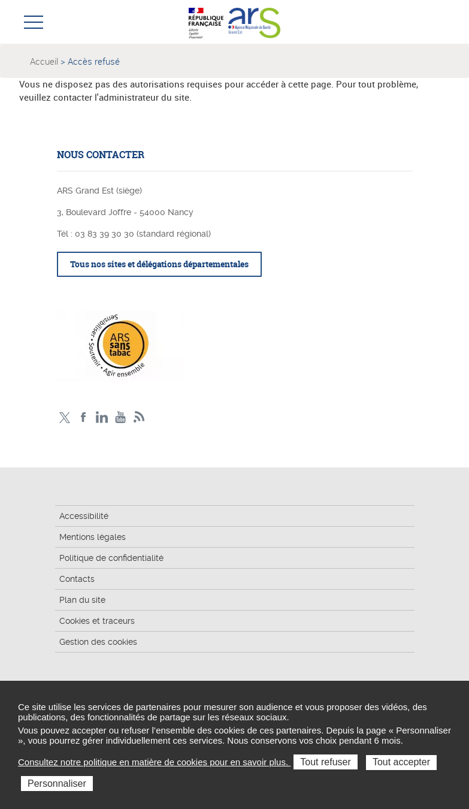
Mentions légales (92, 537)
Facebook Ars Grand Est (83, 417)
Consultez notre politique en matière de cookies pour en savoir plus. (154, 762)
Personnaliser (57, 783)
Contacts (77, 579)
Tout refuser (325, 762)
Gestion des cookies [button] (98, 642)
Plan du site (82, 600)
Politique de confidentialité (111, 558)
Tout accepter (401, 762)
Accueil (44, 61)
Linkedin (102, 417)
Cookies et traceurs (97, 621)
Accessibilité (83, 516)
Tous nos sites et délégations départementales (159, 264)
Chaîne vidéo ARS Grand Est (121, 417)
